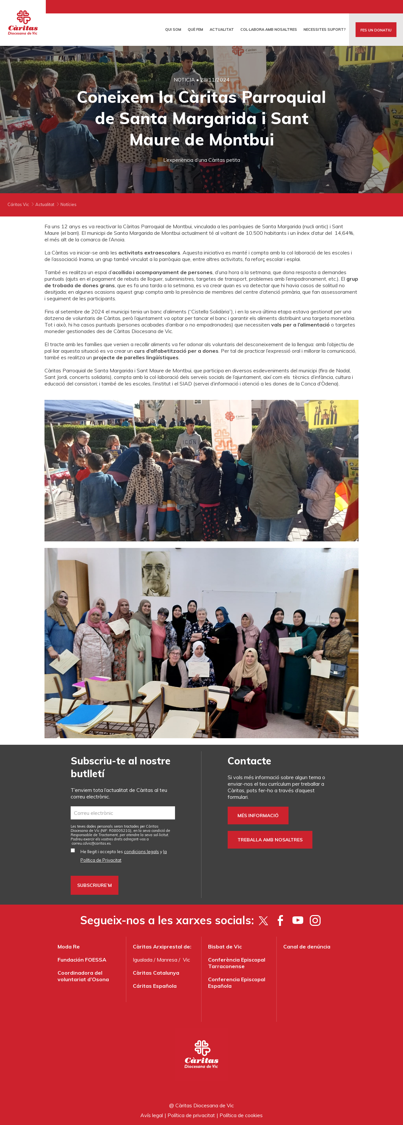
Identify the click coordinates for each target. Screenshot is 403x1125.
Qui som (173, 29)
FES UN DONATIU (376, 30)
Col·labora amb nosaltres (268, 29)
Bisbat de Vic (225, 946)
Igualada (142, 959)
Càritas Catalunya (156, 972)
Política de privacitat (191, 1115)
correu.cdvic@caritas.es (91, 843)
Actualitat (222, 29)
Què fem (195, 29)
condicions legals (141, 851)
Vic (186, 959)
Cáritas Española (155, 986)
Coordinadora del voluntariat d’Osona (83, 976)
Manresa (167, 959)
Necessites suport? (325, 29)
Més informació (258, 815)
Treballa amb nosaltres (270, 840)
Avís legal (151, 1115)
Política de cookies (241, 1115)
